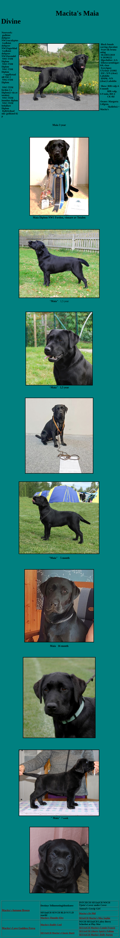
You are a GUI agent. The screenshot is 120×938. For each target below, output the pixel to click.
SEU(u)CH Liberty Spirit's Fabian (96, 931)
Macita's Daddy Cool (51, 924)
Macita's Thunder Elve (52, 918)
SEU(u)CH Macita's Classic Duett (58, 933)
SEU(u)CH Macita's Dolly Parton (96, 934)
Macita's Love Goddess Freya (18, 928)
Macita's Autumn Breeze (16, 910)
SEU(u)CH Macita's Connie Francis (97, 927)
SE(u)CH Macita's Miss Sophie (94, 918)
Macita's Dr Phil (87, 913)
